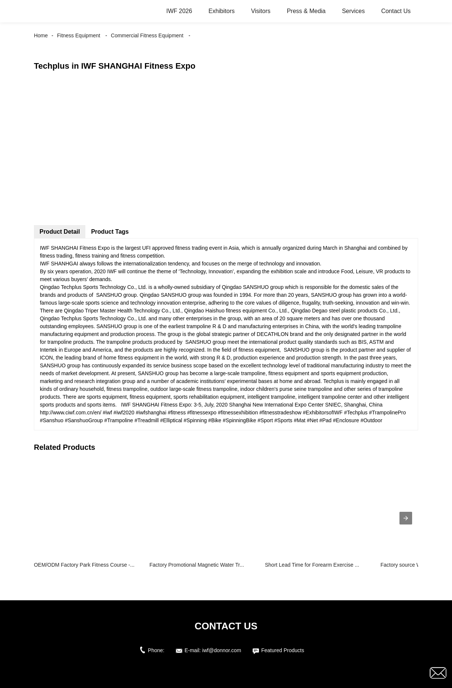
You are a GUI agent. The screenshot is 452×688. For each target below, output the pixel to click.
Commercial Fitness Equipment (147, 35)
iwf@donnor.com (221, 650)
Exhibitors (221, 11)
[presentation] (405, 518)
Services (353, 11)
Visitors (261, 11)
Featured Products (282, 650)
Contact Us (396, 11)
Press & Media (306, 11)
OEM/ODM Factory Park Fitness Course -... (84, 565)
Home (41, 35)
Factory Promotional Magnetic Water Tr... (196, 565)
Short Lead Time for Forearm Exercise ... (312, 565)
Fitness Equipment (78, 35)
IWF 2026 (179, 11)
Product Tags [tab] (110, 231)
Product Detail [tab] (59, 231)
